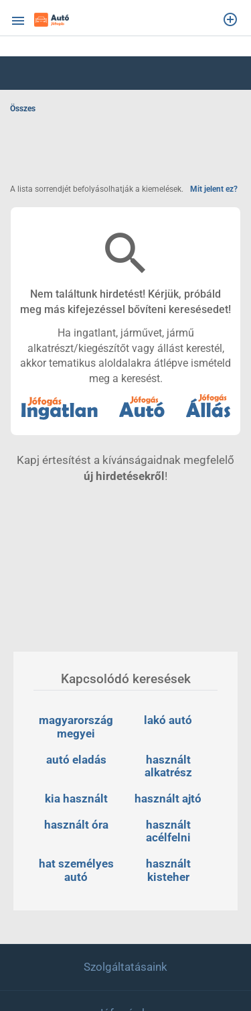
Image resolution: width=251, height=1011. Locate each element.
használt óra (76, 824)
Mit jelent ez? (214, 189)
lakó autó (168, 720)
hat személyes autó (77, 870)
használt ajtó (168, 798)
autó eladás (76, 759)
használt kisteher (169, 870)
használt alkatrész (169, 766)
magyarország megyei (77, 726)
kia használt (76, 798)
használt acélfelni (169, 831)
